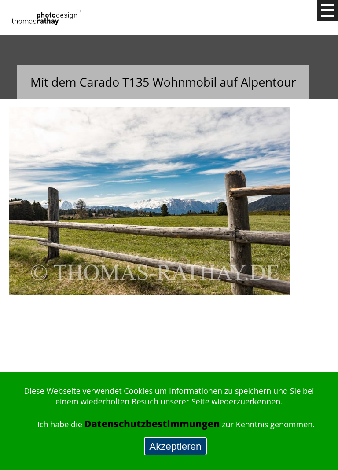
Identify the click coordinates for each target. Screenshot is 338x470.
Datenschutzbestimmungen (152, 423)
